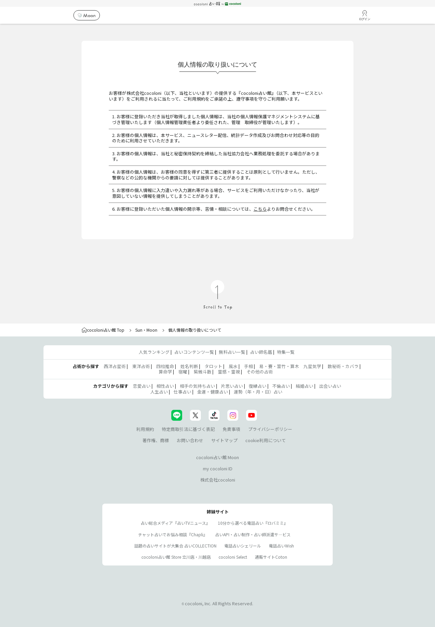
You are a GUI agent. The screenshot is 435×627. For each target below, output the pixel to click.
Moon (151, 330)
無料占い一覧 (232, 352)
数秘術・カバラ (343, 366)
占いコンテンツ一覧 (194, 352)
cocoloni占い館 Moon (217, 457)
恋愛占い (142, 386)
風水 (233, 366)
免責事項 (231, 429)
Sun (138, 330)
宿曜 (182, 371)
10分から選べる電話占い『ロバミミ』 (253, 523)
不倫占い (281, 386)
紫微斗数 (202, 371)
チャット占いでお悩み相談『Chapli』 (172, 534)
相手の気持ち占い (197, 386)
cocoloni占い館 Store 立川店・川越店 (176, 557)
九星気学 (312, 366)
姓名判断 (189, 366)
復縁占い (257, 386)
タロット (213, 366)
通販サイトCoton (271, 557)
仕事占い (182, 391)
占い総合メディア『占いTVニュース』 (175, 523)
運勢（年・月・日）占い (258, 391)
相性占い (165, 386)
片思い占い (232, 386)
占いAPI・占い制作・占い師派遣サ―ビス (253, 534)
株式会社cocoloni (217, 479)
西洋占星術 (115, 366)
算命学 (165, 371)
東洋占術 (141, 366)
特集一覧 (286, 352)
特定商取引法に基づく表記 (188, 429)
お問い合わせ (190, 440)
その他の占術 (259, 371)
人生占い (159, 391)
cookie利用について (265, 440)
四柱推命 (165, 366)
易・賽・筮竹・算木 (279, 366)
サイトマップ (224, 440)
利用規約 (145, 429)
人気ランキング (154, 352)
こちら (260, 209)
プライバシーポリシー (270, 429)
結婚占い (304, 386)
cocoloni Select (233, 557)
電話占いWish (281, 545)
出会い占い (330, 386)
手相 (248, 366)
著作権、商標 (155, 440)
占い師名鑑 (261, 352)
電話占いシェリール (242, 545)
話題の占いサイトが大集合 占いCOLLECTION (175, 545)
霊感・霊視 (229, 371)
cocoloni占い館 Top (103, 330)
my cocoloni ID (217, 468)
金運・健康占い (212, 391)
